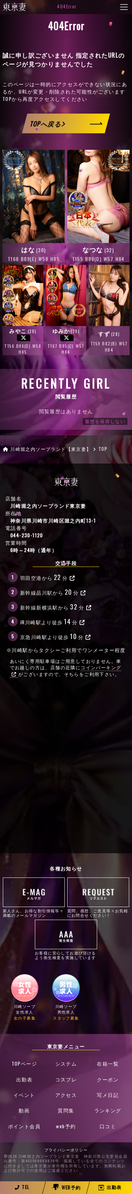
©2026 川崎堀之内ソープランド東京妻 (42, 1156)
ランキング (107, 1110)
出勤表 (24, 1079)
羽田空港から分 (47, 577)
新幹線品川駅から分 (53, 591)
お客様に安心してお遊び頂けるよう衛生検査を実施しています (66, 940)
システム (66, 1063)
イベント (24, 1095)
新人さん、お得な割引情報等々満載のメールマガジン (34, 897)
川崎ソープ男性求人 (66, 997)
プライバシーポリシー (66, 1150)
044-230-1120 (26, 535)
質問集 (66, 1110)
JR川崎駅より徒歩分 (52, 621)
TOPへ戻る (48, 123)
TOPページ (24, 1063)
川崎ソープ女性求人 (24, 997)
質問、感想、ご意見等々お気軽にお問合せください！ (98, 897)
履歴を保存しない (105, 421)
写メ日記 (108, 1095)
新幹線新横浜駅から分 (56, 606)
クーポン (108, 1079)
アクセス (66, 1095)
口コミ (108, 1126)
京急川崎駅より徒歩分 (55, 636)
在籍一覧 (108, 1063)
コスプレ (66, 1079)
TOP (7, 98)
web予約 (66, 1126)
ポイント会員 (24, 1126)
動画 (24, 1110)
